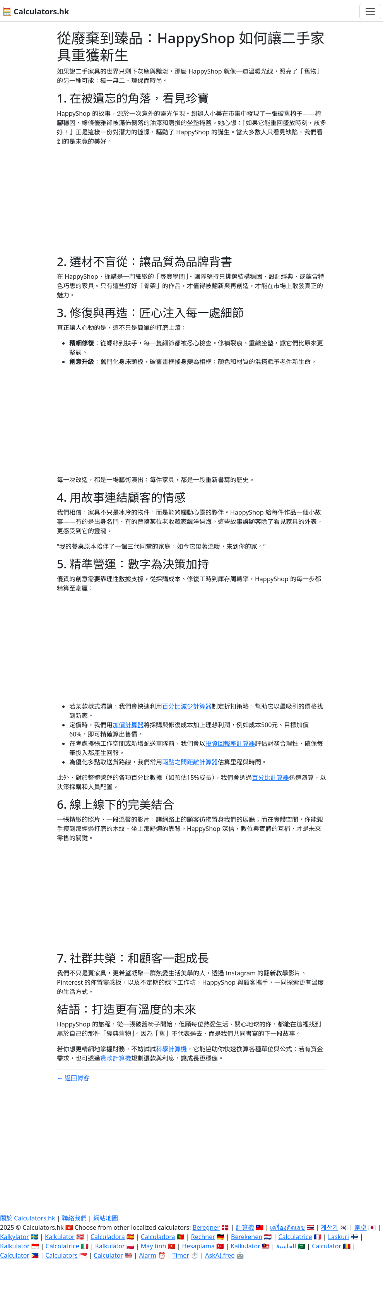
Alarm (147, 1255)
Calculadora (108, 1236)
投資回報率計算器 (230, 743)
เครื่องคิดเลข (287, 1227)
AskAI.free (219, 1255)
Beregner (206, 1227)
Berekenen (246, 1236)
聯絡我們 (74, 1218)
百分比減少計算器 (187, 706)
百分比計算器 (270, 777)
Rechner (203, 1236)
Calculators (61, 1255)
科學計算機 (171, 1049)
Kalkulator (60, 1236)
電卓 (360, 1227)
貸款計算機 (115, 1058)
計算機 (245, 1227)
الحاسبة (286, 1246)
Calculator (326, 1246)
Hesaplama (198, 1246)
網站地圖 (105, 1218)
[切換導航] (370, 11)
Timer (180, 1255)
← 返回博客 (73, 1078)
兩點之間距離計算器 (190, 762)
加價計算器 (128, 725)
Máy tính (153, 1246)
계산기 (329, 1227)
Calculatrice (295, 1236)
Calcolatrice (62, 1246)
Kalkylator (14, 1236)
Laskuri (338, 1236)
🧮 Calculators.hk (35, 11)
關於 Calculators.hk (27, 1218)
